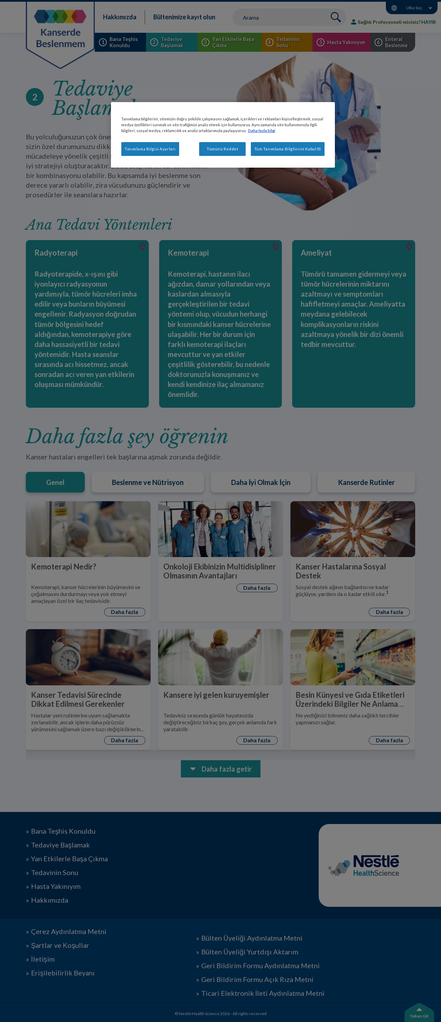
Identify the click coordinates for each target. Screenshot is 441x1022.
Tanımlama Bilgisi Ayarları (150, 149)
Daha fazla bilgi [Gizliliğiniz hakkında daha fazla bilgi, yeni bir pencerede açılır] (261, 130)
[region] (223, 135)
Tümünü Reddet (222, 149)
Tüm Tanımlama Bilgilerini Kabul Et (287, 149)
